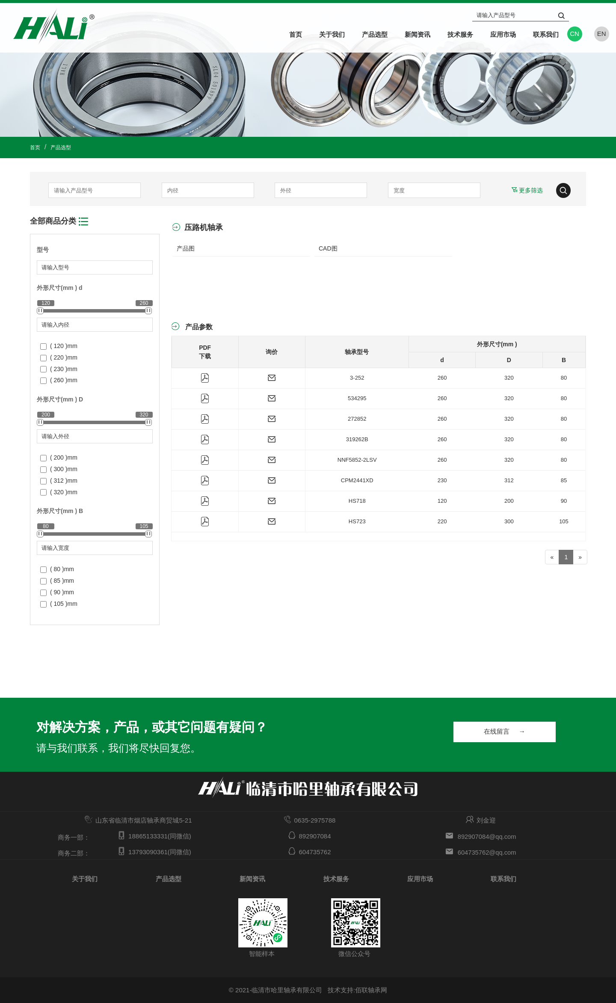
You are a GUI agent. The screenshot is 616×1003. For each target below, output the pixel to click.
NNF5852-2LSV (357, 460)
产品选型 (375, 33)
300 (509, 521)
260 (442, 378)
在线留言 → (511, 732)
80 (564, 378)
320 (509, 378)
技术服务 (460, 33)
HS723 (357, 521)
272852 (357, 419)
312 (509, 480)
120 (442, 501)
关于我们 (332, 33)
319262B (357, 439)
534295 (357, 398)
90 (564, 501)
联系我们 (546, 33)
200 (509, 501)
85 (564, 480)
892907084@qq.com (487, 836)
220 (442, 521)
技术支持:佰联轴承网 (357, 990)
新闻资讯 (417, 33)
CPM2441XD (357, 480)
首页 (295, 33)
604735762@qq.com (487, 852)
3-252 (357, 378)
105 (564, 521)
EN (601, 33)
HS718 (357, 501)
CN (574, 33)
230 (442, 480)
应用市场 (503, 33)
